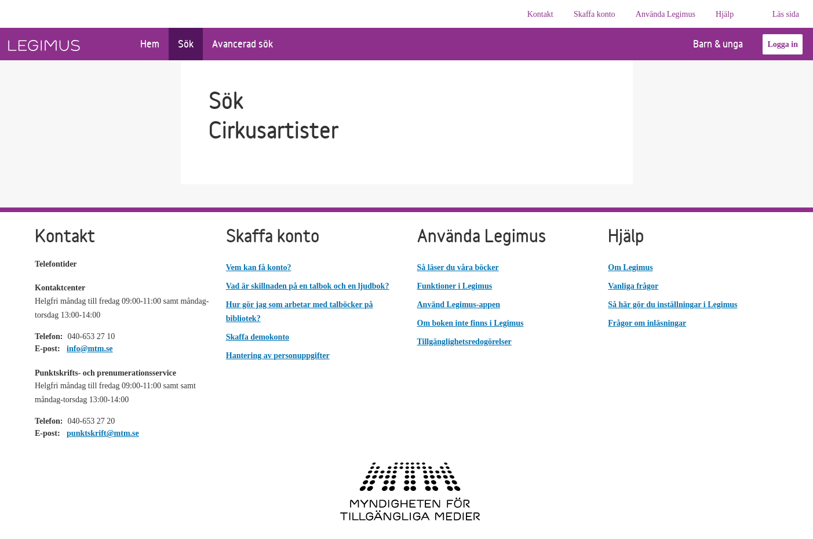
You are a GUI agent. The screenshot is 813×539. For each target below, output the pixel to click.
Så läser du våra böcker (458, 267)
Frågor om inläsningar (647, 323)
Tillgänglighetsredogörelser (464, 341)
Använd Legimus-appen (459, 304)
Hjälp (725, 14)
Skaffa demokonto (257, 337)
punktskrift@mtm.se (103, 433)
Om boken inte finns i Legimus (470, 323)
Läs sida (785, 14)
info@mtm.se (90, 348)
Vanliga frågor (633, 286)
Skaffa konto (594, 14)
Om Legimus (630, 267)
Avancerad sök (242, 44)
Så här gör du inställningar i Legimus (672, 304)
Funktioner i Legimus (455, 286)
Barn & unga (709, 44)
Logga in (782, 44)
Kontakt (540, 14)
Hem (149, 44)
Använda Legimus (665, 14)
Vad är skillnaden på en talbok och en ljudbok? (307, 286)
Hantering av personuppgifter (278, 355)
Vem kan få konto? (258, 267)
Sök (186, 44)
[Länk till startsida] (65, 44)
